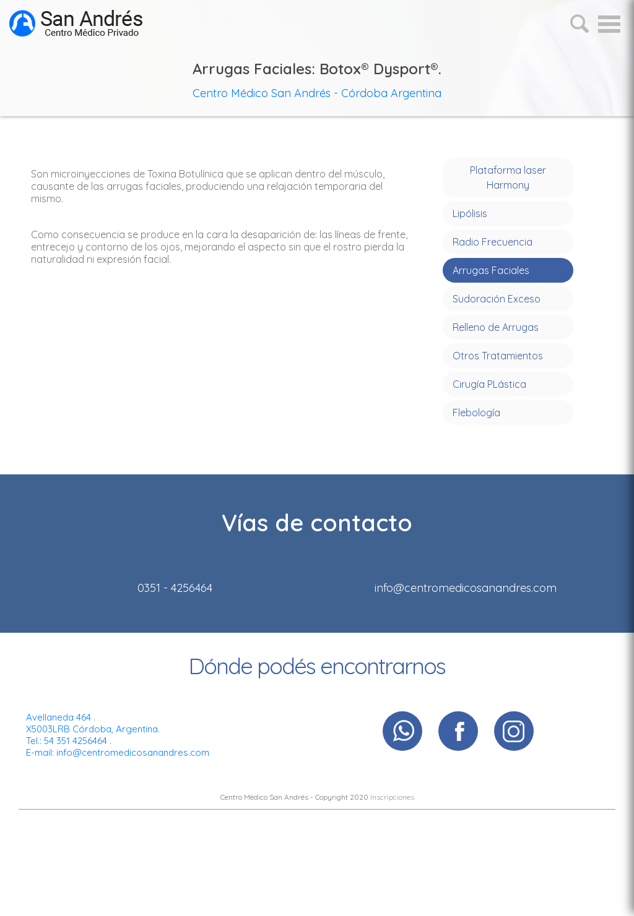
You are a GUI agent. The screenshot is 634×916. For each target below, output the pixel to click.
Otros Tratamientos (498, 355)
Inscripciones (392, 797)
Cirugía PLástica (489, 384)
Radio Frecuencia (492, 242)
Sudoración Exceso (497, 299)
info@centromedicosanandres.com (132, 752)
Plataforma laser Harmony (508, 177)
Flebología (476, 412)
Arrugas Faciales (491, 270)
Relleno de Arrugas (496, 327)
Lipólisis (470, 213)
